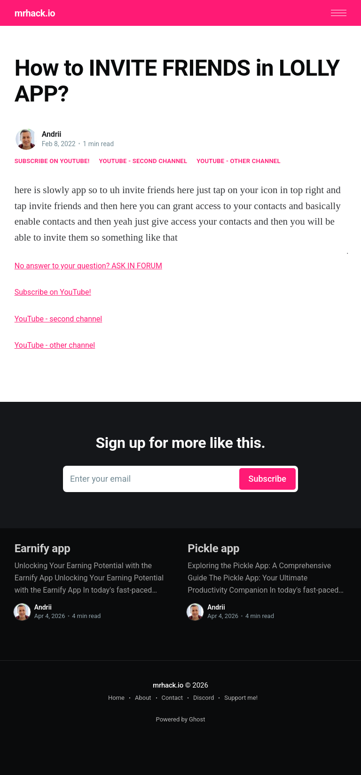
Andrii (52, 134)
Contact (172, 697)
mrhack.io (35, 13)
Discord (203, 697)
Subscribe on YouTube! (52, 160)
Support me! (241, 697)
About (143, 697)
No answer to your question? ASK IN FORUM (88, 265)
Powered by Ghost (180, 719)
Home (116, 697)
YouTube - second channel (143, 160)
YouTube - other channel (238, 160)
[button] (338, 13)
